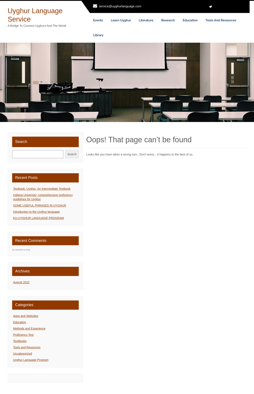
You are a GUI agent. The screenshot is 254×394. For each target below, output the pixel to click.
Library (98, 35)
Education (190, 20)
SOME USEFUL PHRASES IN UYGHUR (39, 205)
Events (98, 20)
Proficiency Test (23, 334)
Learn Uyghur (121, 20)
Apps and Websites (25, 316)
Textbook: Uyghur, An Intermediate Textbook (42, 188)
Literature (146, 20)
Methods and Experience (29, 328)
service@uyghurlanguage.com (120, 6)
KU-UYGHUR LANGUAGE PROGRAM (38, 218)
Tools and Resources (220, 20)
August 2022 (21, 282)
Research (168, 20)
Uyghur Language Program (31, 360)
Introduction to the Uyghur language (36, 211)
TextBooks (20, 341)
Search (21, 142)
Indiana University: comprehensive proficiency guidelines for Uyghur (43, 197)
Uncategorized (22, 353)
